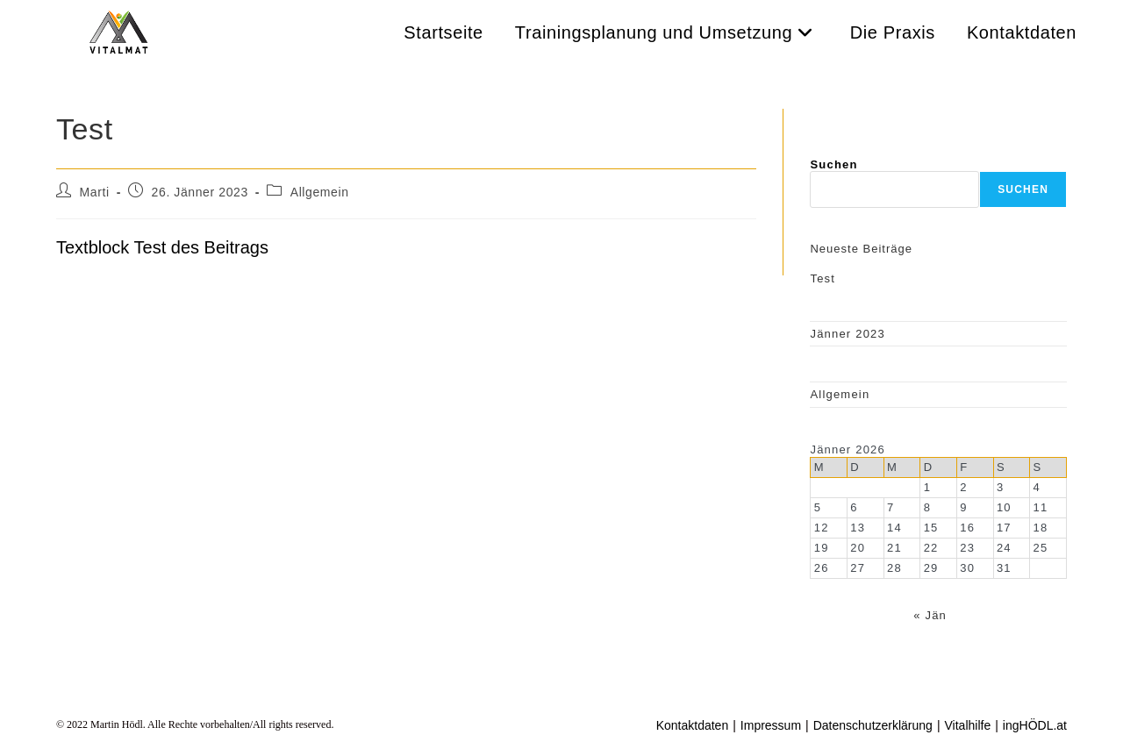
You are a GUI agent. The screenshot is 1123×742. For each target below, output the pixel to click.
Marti (95, 192)
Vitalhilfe (968, 725)
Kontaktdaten (692, 725)
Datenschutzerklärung (873, 725)
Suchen (833, 164)
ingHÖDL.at (1035, 725)
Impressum (770, 725)
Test (822, 278)
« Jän (930, 615)
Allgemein (319, 192)
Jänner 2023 (847, 333)
